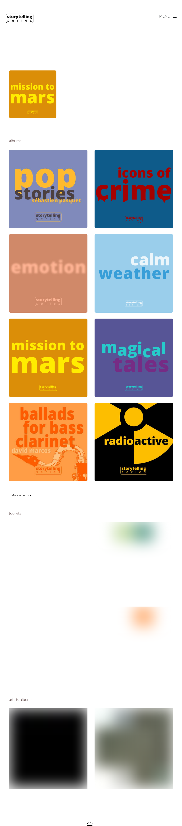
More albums (21, 495)
